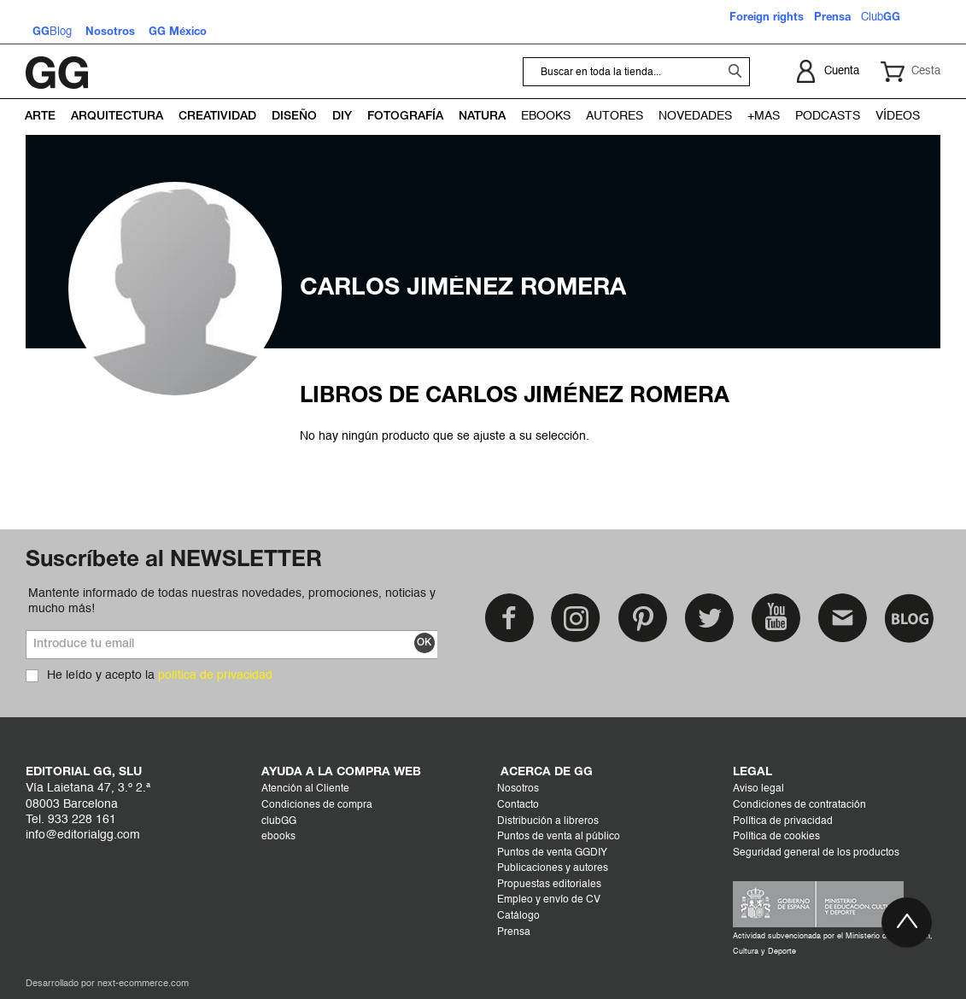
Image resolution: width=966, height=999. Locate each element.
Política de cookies (776, 837)
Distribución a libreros (548, 821)
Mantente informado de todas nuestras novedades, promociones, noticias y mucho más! (232, 601)
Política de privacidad (783, 821)
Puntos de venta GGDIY (552, 853)
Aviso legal (758, 789)
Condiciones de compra (316, 805)
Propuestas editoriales (549, 884)
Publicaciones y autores (552, 868)
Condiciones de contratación (799, 805)
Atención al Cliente (305, 789)
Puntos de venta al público (558, 837)
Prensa (513, 932)
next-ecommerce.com (143, 984)
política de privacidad (215, 675)
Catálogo (518, 916)
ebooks (278, 837)
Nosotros (518, 789)
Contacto (518, 805)
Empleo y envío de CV (548, 900)
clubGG (278, 821)
